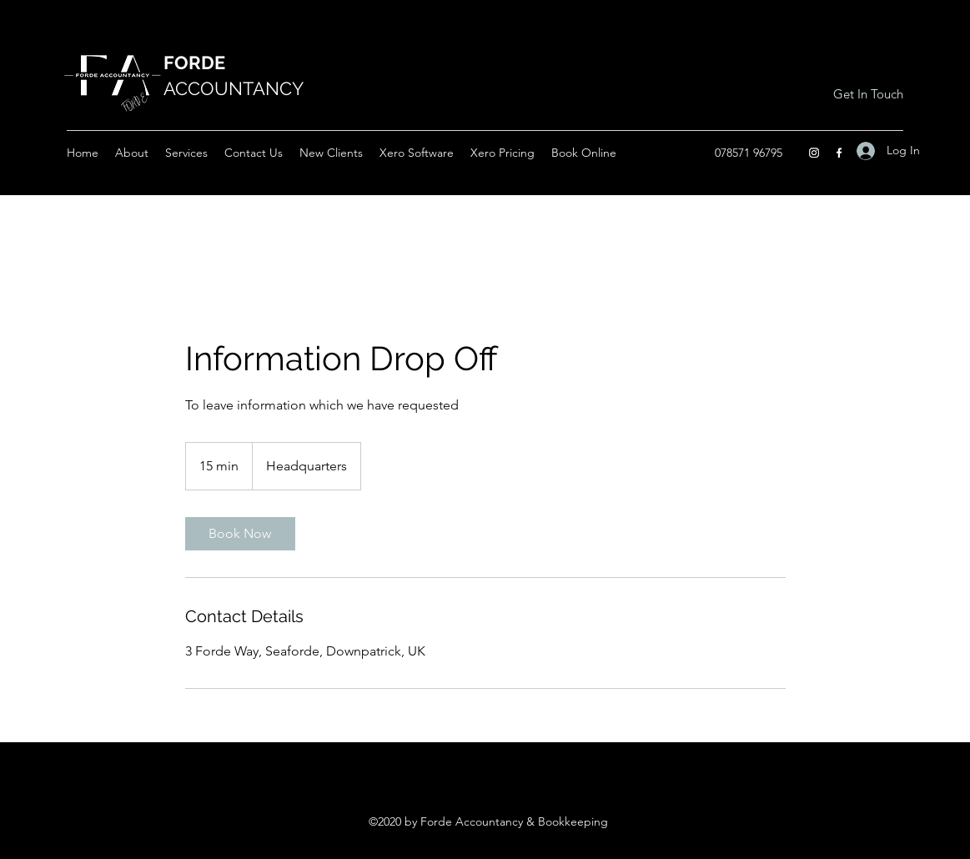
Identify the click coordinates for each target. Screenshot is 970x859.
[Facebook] (839, 152)
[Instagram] (814, 152)
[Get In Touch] (867, 94)
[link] (240, 533)
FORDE (194, 62)
